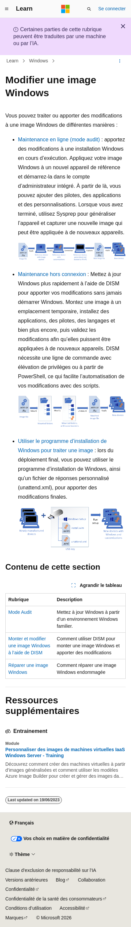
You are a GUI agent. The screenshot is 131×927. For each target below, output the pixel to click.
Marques (14, 917)
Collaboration (91, 880)
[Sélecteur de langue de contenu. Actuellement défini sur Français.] (21, 823)
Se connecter (112, 8)
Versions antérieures (26, 880)
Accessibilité (72, 908)
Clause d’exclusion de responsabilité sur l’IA (50, 870)
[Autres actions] (120, 61)
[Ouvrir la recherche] (89, 9)
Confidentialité (20, 889)
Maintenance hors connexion (52, 274)
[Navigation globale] (6, 9)
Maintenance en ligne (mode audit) (59, 139)
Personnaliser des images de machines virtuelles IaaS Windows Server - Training (65, 752)
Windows (38, 61)
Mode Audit (20, 612)
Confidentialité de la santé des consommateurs (53, 898)
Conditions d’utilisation (28, 908)
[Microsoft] (65, 9)
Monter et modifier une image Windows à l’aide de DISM (29, 645)
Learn (13, 61)
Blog (60, 880)
